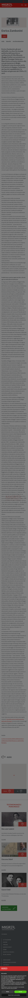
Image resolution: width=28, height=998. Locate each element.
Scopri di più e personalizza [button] (14, 995)
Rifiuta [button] (7, 991)
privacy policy (13, 977)
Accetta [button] (20, 991)
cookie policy (10, 980)
